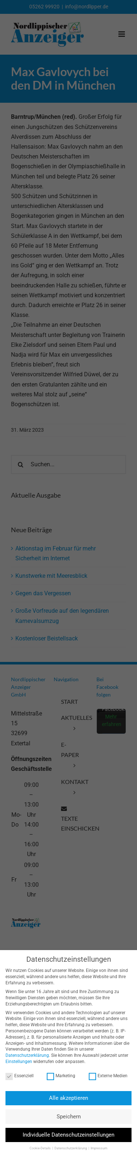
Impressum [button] (97, 1148)
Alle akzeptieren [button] (66, 1098)
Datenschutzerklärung (25, 1055)
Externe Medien (106, 1076)
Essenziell (18, 1076)
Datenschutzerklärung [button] (69, 1148)
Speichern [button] (67, 1116)
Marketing (59, 1076)
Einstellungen (17, 1061)
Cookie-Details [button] (39, 1148)
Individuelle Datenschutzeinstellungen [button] (67, 1134)
